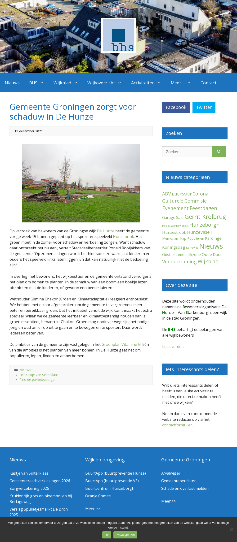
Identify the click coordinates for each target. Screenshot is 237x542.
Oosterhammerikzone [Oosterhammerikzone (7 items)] (181, 254)
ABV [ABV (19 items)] (166, 194)
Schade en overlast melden (185, 488)
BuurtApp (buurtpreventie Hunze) (115, 473)
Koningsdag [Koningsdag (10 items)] (173, 247)
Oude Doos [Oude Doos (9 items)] (212, 254)
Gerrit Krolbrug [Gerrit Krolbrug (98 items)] (205, 216)
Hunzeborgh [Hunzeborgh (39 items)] (204, 224)
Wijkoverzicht (106, 82)
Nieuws (12, 83)
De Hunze (105, 231)
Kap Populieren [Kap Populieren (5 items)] (192, 238)
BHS (39, 82)
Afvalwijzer (170, 473)
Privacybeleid (125, 535)
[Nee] (231, 529)
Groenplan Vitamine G (121, 344)
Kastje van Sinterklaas (29, 473)
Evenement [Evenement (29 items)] (175, 208)
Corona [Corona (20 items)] (200, 194)
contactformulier (177, 425)
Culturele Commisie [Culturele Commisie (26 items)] (184, 200)
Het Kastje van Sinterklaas (39, 375)
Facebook (176, 107)
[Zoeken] (219, 151)
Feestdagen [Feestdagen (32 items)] (203, 208)
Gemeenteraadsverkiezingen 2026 (39, 480)
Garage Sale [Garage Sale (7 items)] (172, 217)
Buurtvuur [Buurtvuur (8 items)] (182, 194)
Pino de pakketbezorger (38, 379)
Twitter (204, 107)
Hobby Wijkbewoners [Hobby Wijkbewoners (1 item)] (175, 225)
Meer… (183, 82)
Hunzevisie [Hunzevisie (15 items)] (198, 232)
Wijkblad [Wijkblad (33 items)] (208, 261)
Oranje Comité (98, 496)
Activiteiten (148, 82)
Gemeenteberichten (179, 480)
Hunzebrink (123, 236)
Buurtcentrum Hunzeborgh (109, 488)
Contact (209, 83)
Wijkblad (68, 82)
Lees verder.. (173, 346)
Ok (107, 535)
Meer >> (92, 508)
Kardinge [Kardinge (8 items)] (213, 238)
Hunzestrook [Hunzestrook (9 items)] (174, 232)
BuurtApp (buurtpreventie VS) (112, 480)
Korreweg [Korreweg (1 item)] (192, 247)
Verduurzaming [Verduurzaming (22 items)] (179, 261)
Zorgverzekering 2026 (29, 488)
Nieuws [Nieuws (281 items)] (211, 246)
